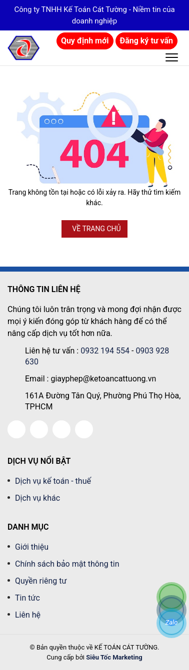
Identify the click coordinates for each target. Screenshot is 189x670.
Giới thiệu (31, 547)
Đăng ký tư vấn (146, 40)
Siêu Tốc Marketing (114, 657)
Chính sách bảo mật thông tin (67, 564)
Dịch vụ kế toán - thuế (53, 481)
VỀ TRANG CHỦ (96, 229)
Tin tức (27, 598)
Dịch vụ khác (37, 498)
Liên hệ (27, 615)
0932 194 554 (105, 350)
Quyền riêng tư (40, 581)
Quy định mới (85, 40)
